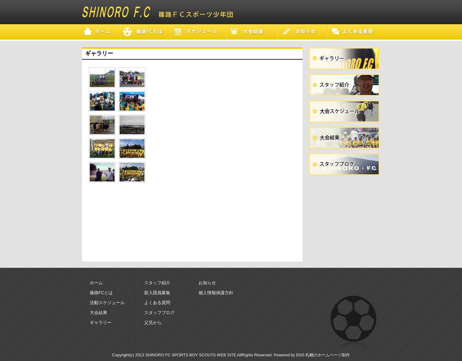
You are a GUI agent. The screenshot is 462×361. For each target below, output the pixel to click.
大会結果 (98, 312)
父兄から (153, 322)
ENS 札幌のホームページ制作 (323, 355)
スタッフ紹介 (157, 282)
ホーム (96, 282)
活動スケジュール (107, 302)
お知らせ (207, 282)
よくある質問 (157, 302)
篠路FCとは (101, 292)
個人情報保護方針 (216, 292)
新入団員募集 (157, 292)
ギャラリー (101, 322)
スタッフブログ (159, 312)
